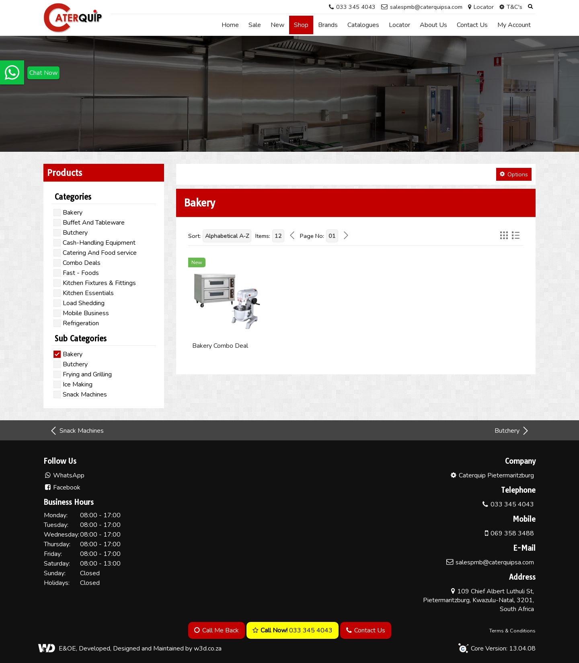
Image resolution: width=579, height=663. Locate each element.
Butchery (512, 430)
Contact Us (472, 25)
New (277, 25)
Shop (301, 25)
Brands (328, 25)
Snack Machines (76, 430)
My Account (514, 25)
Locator (399, 25)
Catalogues (363, 25)
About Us (433, 25)
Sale (254, 25)
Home (230, 25)
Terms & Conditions (512, 630)
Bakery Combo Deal (220, 345)
